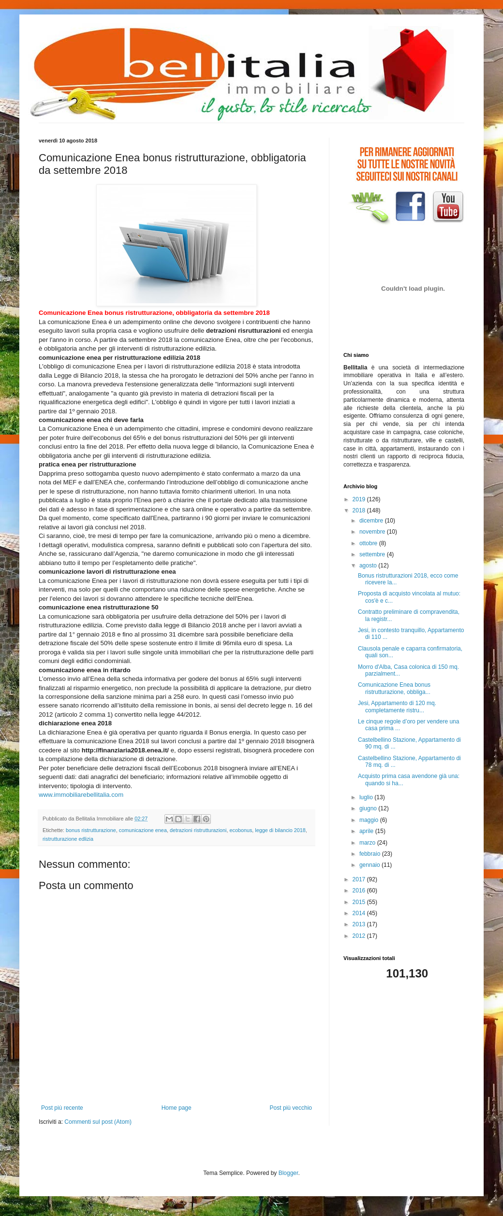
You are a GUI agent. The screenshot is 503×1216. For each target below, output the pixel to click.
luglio (366, 797)
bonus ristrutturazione (91, 830)
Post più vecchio (291, 1107)
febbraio (370, 853)
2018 (360, 510)
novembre (373, 531)
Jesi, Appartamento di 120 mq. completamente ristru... (397, 706)
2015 (360, 902)
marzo (368, 842)
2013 (360, 924)
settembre (373, 554)
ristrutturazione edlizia (68, 839)
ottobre (369, 543)
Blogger (288, 1173)
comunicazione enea (143, 830)
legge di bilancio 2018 (280, 830)
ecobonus (241, 830)
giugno (368, 808)
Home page (177, 1107)
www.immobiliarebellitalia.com (81, 794)
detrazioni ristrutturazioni (198, 830)
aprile (367, 831)
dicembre (372, 520)
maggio (369, 820)
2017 (360, 879)
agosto (368, 565)
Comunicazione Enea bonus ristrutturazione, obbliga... (394, 688)
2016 (360, 890)
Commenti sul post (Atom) (98, 1121)
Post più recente (62, 1107)
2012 (360, 936)
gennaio (370, 865)
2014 (360, 913)
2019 (360, 499)
